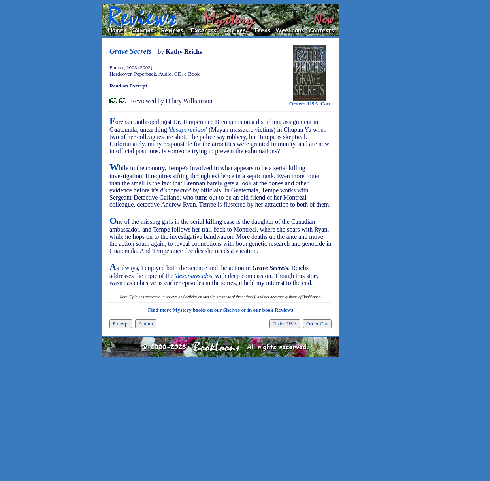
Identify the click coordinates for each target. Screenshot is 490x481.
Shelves (231, 310)
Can (325, 103)
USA (312, 103)
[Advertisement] (364, 123)
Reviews (284, 310)
